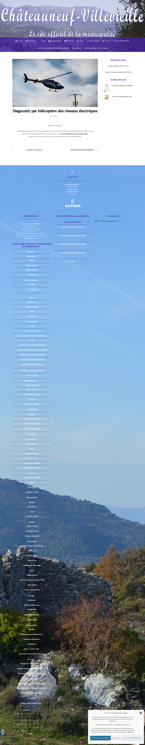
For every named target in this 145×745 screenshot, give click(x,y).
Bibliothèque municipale (31, 615)
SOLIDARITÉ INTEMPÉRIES (76, 150)
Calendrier (31, 629)
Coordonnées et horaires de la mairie (31, 370)
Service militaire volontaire (31, 463)
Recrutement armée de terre (32, 467)
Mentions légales (72, 187)
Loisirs (80, 41)
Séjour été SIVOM (31, 497)
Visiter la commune (32, 265)
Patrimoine (31, 41)
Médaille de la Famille (31, 453)
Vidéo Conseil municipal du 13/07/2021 (32, 360)
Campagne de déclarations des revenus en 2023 (31, 668)
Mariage (32, 399)
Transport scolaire (32, 526)
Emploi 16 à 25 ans (31, 458)
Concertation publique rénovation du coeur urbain (31, 688)
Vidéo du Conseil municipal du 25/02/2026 (118, 72)
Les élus (32, 326)
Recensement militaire (32, 404)
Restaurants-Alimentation (32, 639)
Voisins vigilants (32, 585)
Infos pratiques (93, 41)
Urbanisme (31, 414)
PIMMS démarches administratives (31, 634)
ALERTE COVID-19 (29, 150)
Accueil (19, 41)
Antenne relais (32, 316)
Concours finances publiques (32, 477)
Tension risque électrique (32, 590)
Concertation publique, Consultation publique (53, 48)
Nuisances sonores (32, 555)
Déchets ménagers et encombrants (32, 546)
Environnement (31, 541)
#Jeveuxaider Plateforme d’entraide (32, 663)
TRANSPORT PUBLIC (32, 531)
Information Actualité (31, 307)
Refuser (116, 738)
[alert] (114, 221)
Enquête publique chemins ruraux (96, 48)
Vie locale (69, 41)
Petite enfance (32, 507)
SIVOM (31, 483)
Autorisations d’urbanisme (32, 424)
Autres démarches (32, 409)
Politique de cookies (72, 189)
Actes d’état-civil (32, 389)
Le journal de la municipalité (32, 331)
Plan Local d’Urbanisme (32, 428)
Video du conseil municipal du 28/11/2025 (32, 345)
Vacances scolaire (32, 516)
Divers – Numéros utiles (31, 649)
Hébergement (31, 644)
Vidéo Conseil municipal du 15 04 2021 (32, 364)
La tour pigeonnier (32, 289)
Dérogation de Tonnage (32, 419)
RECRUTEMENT (32, 444)
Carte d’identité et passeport (32, 394)
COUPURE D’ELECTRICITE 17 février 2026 (72, 244)
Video (32, 341)
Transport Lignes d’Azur (32, 536)
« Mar (30, 734)
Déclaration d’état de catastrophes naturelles (32, 673)
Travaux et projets (31, 375)
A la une (107, 41)
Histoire (31, 260)
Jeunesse (31, 502)
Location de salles (31, 620)
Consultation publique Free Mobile (121, 85)
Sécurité (31, 571)
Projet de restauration (31, 280)
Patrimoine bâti (32, 275)
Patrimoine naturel (32, 270)
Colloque (32, 311)
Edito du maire (31, 302)
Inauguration (32, 609)
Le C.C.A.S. (31, 434)
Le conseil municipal (31, 322)
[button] (141, 713)
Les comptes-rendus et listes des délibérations (32, 336)
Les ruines (32, 284)
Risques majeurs (32, 575)
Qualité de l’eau (32, 560)
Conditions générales (72, 191)
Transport (31, 522)
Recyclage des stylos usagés (32, 565)
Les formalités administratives (31, 385)
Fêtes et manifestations (31, 605)
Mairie (42, 41)
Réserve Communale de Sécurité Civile (32, 580)
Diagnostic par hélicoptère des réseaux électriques (55, 111)
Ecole (32, 511)
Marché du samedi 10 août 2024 (122, 96)
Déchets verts (32, 551)
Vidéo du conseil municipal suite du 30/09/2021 (32, 350)
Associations (31, 600)
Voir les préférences (132, 738)
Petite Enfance (32, 487)
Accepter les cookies (100, 738)
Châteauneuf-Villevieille (71, 184)
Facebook (76, 48)
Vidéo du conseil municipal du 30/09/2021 (32, 355)
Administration (55, 41)
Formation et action (32, 492)
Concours (32, 473)
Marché (31, 449)
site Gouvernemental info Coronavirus (31, 654)
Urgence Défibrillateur (121, 41)
